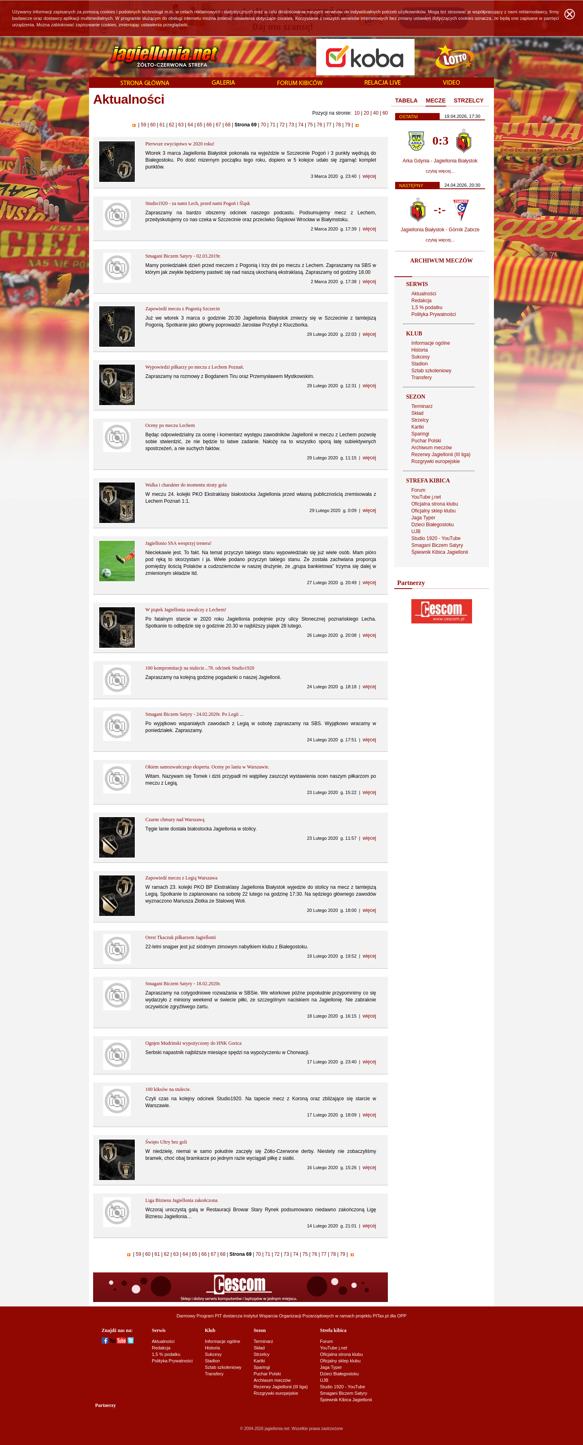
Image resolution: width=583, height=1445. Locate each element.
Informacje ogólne (430, 343)
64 (190, 125)
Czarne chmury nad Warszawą (174, 819)
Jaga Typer (423, 518)
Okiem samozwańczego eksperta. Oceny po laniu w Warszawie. (207, 767)
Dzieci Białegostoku (432, 524)
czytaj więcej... (440, 171)
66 (209, 125)
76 (319, 125)
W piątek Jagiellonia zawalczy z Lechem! (185, 610)
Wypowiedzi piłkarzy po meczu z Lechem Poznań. (194, 367)
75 (310, 125)
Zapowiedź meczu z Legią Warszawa (181, 878)
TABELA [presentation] (406, 100)
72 (282, 125)
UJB (416, 531)
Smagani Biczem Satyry (437, 545)
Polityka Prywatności (433, 314)
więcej (369, 176)
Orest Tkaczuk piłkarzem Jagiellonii (180, 937)
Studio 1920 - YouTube (436, 538)
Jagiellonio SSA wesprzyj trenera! (178, 543)
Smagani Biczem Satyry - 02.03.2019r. (183, 256)
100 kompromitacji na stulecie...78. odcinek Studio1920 (199, 668)
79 (348, 125)
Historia (419, 350)
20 (366, 113)
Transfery (421, 377)
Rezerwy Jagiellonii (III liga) (440, 454)
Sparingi (420, 434)
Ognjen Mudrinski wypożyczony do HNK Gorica (193, 1043)
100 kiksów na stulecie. (168, 1089)
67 (219, 125)
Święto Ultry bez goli (166, 1142)
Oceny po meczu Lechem (170, 425)
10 (357, 113)
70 (263, 125)
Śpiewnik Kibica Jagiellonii (439, 552)
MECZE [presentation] (436, 100)
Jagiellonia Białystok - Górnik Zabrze (440, 230)
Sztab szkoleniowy (431, 371)
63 (181, 125)
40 (375, 113)
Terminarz (422, 406)
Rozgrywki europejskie (435, 461)
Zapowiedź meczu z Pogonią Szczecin (182, 309)
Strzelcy (420, 420)
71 (272, 125)
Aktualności (423, 294)
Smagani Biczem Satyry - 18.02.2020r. (183, 983)
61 (162, 125)
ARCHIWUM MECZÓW (441, 261)
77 (329, 125)
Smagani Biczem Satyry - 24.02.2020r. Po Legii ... (194, 714)
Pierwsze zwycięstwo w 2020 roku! (180, 144)
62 (172, 125)
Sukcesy (420, 357)
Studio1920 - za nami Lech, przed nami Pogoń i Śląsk (197, 203)
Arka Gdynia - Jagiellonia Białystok (440, 161)
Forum (418, 490)
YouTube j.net (426, 497)
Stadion (419, 364)
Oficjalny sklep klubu (433, 511)
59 (143, 125)
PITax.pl (381, 1315)
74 (301, 125)
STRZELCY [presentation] (469, 100)
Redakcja (421, 300)
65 (200, 125)
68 (228, 125)
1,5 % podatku (427, 307)
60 (385, 113)
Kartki (417, 427)
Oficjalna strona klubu (434, 504)
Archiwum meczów (431, 447)
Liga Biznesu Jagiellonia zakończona (181, 1200)
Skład (417, 413)
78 (338, 125)
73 (291, 125)
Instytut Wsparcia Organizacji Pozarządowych (289, 1315)
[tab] (406, 101)
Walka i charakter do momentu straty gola (186, 485)
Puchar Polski (426, 441)
